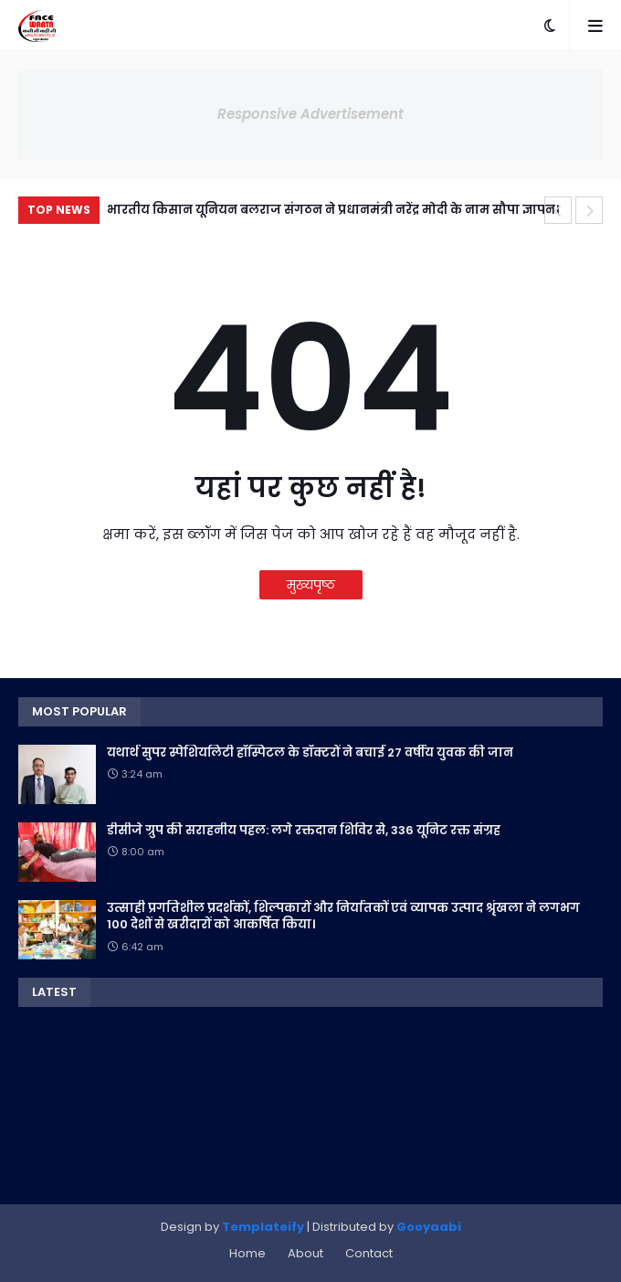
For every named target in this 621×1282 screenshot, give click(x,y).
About (305, 1253)
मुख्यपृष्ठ (311, 585)
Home (247, 1253)
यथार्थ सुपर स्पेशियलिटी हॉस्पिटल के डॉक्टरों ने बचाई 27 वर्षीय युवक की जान (310, 753)
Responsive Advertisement (310, 113)
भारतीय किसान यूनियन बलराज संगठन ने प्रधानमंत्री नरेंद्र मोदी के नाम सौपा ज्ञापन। (333, 209)
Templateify (263, 1226)
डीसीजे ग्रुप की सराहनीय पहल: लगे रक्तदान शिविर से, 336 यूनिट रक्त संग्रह (303, 830)
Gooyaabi (428, 1226)
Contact (369, 1253)
